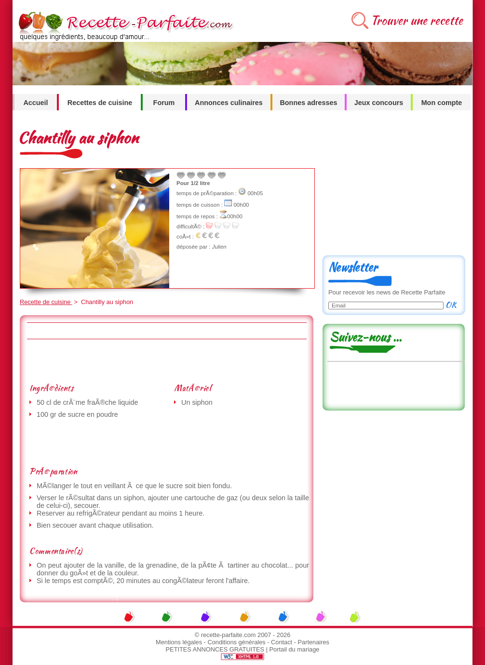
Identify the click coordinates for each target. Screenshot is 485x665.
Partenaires (313, 642)
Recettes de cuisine (99, 102)
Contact (281, 642)
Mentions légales (179, 642)
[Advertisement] (166, 360)
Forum (164, 102)
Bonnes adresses (308, 102)
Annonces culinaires (229, 102)
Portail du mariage (294, 649)
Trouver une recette (417, 20)
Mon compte (441, 102)
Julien (219, 247)
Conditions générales (236, 642)
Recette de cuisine (46, 302)
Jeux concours (379, 102)
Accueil (35, 102)
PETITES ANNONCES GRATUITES (215, 649)
